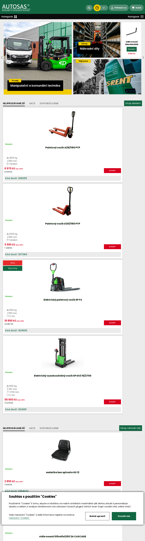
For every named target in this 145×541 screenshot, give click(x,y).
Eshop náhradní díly (131, 202)
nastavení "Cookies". (19, 517)
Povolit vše (124, 516)
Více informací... (94, 335)
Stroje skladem (133, 103)
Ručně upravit (97, 516)
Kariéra (77, 536)
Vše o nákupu (10, 536)
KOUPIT (27, 175)
